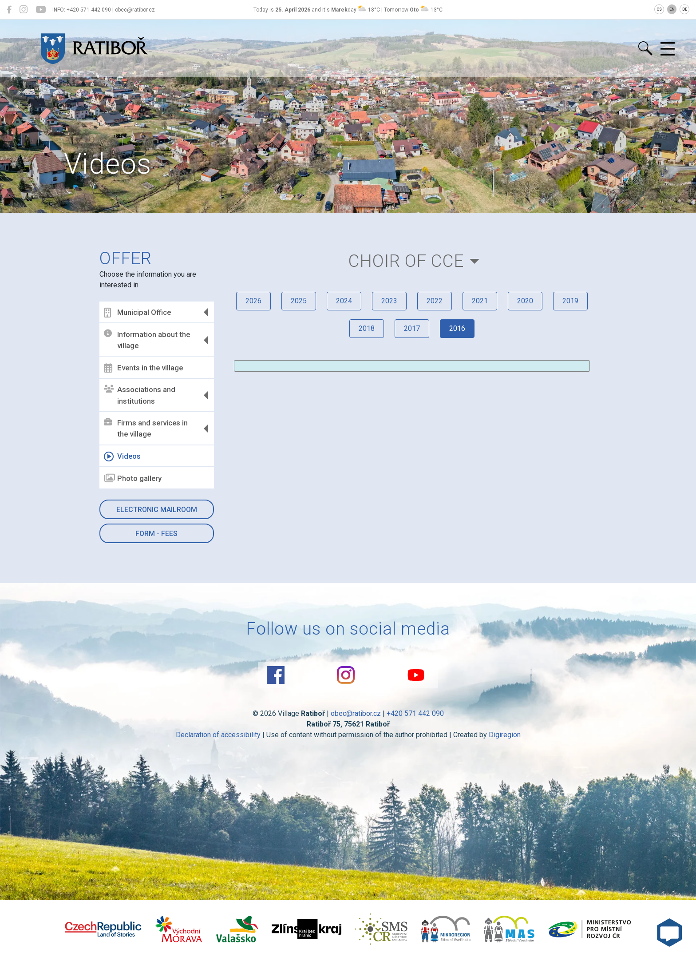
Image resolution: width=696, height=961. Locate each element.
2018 (367, 328)
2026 (253, 301)
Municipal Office (137, 313)
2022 (435, 301)
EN (672, 9)
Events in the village (143, 368)
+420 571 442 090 (415, 713)
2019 (570, 301)
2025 (299, 301)
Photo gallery (133, 478)
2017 (412, 328)
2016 (457, 328)
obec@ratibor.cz (356, 713)
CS (659, 9)
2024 (344, 301)
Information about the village (147, 340)
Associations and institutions (139, 395)
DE (684, 9)
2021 (480, 301)
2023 (389, 301)
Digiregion (505, 735)
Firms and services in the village (146, 428)
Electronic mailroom (156, 509)
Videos (122, 456)
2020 (525, 301)
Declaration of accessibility (218, 735)
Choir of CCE (406, 261)
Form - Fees (156, 533)
